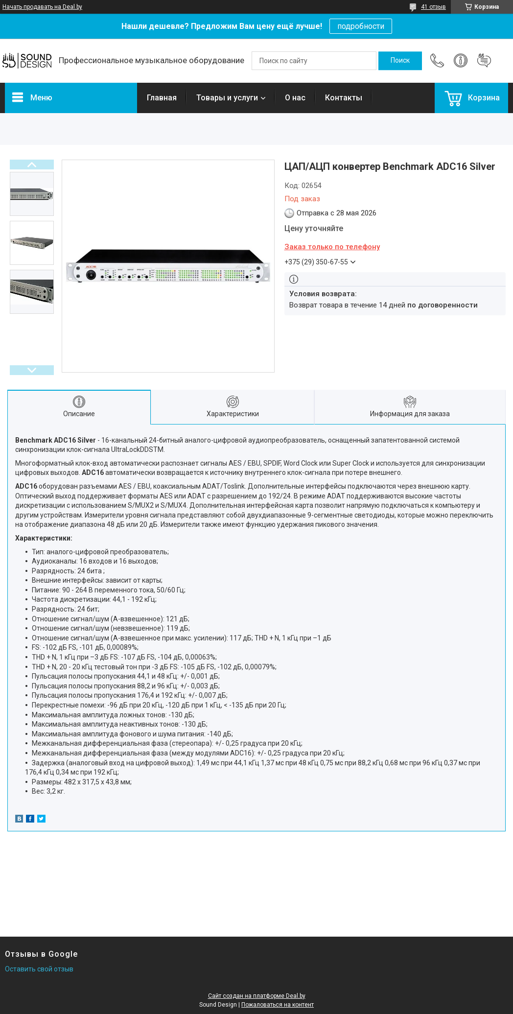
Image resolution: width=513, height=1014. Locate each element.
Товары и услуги (227, 97)
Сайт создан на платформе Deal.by (256, 995)
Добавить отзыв (484, 61)
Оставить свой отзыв (39, 969)
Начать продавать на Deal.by (42, 6)
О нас (295, 97)
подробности (360, 26)
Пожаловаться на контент (277, 1004)
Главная (162, 97)
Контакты (343, 97)
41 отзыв (433, 6)
